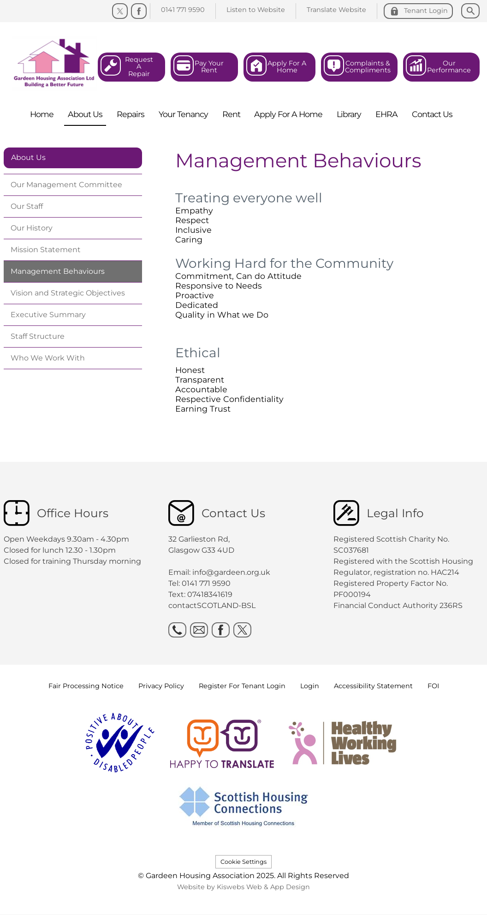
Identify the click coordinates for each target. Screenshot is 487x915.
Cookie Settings (243, 861)
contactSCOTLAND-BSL (211, 605)
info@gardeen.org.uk (231, 572)
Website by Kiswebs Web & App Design (243, 887)
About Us (28, 157)
